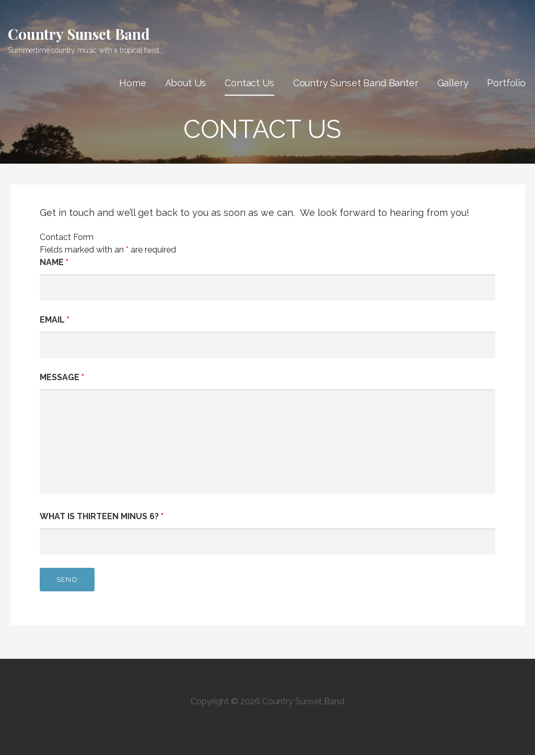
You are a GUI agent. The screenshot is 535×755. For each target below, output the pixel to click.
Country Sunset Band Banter (355, 82)
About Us (185, 82)
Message (62, 377)
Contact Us (249, 82)
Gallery (453, 82)
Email (54, 320)
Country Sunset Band (79, 33)
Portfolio (506, 82)
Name (54, 262)
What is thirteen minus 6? (102, 516)
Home (132, 82)
